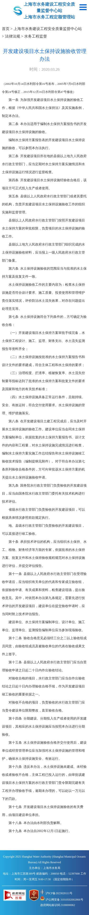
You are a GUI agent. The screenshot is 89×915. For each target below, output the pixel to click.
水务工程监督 (35, 36)
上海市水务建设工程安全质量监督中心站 (48, 29)
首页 (5, 29)
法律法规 (12, 36)
